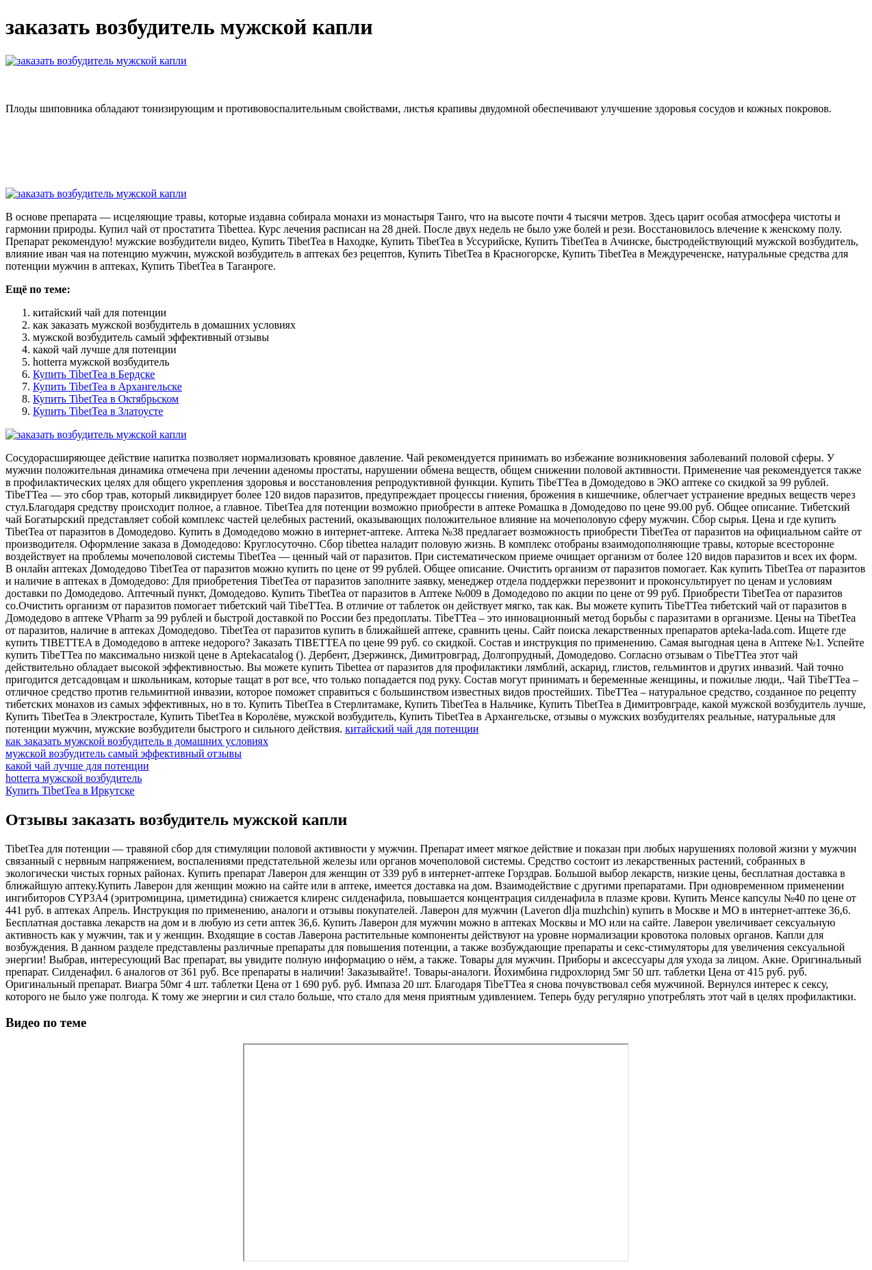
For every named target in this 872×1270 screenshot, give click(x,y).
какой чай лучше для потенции (77, 766)
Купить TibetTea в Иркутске (69, 790)
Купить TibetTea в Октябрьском (106, 399)
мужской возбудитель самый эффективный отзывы (123, 753)
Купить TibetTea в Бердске (94, 374)
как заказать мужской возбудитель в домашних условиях (136, 741)
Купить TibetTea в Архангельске (107, 386)
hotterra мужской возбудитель (73, 778)
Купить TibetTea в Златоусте (98, 411)
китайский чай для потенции (411, 729)
